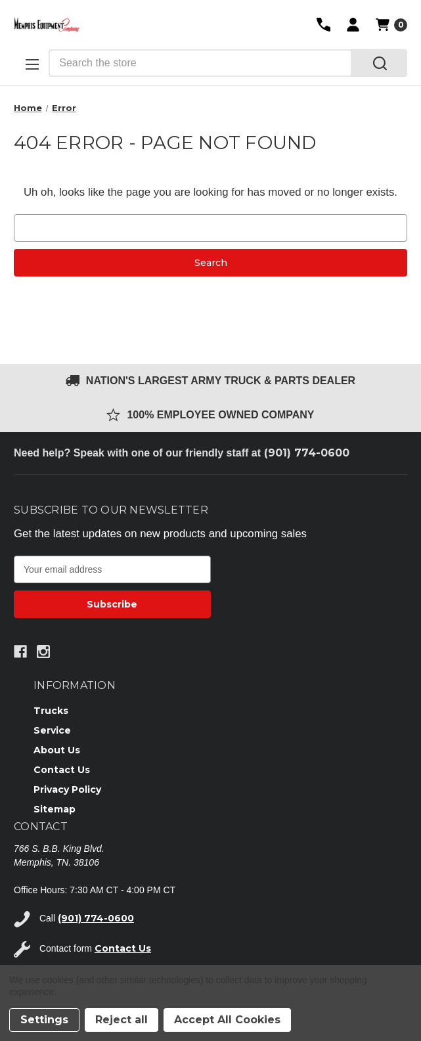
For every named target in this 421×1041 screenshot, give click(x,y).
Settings (44, 1019)
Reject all (121, 1019)
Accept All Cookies (227, 1019)
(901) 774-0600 (306, 453)
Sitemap (54, 809)
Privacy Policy (67, 789)
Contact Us (61, 770)
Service (52, 730)
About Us (56, 750)
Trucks (50, 711)
